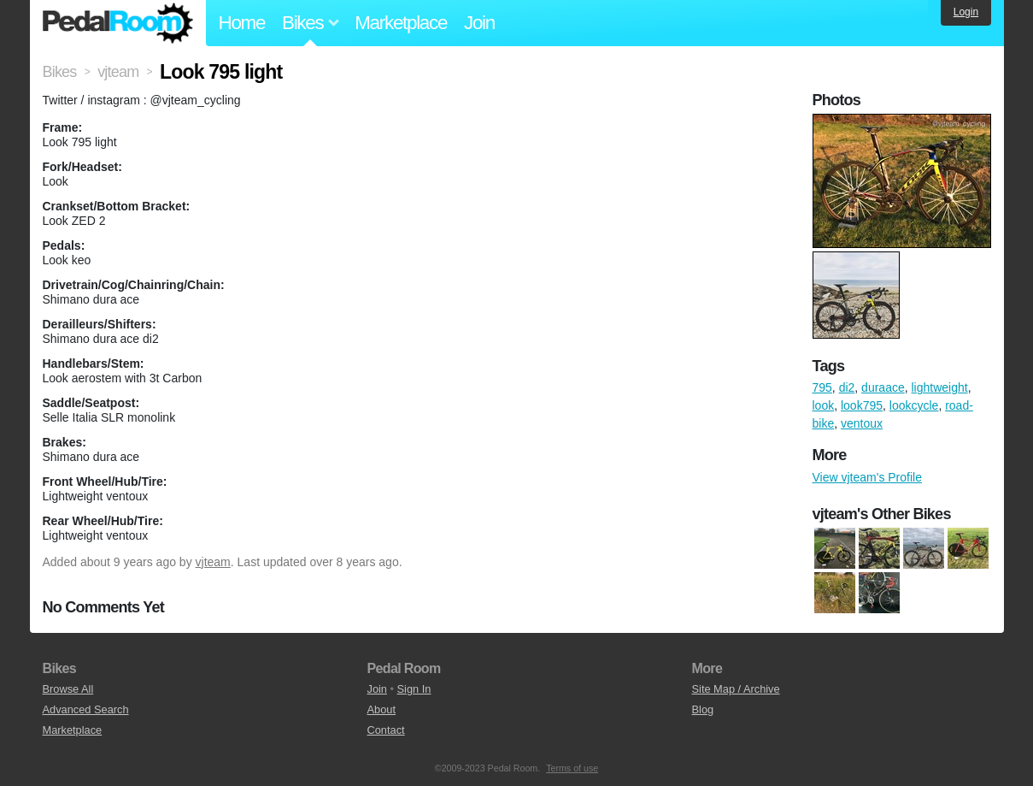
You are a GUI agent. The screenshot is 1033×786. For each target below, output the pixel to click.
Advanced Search (86, 709)
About (381, 709)
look (824, 405)
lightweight (939, 387)
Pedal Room (118, 23)
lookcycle (914, 405)
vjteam (213, 562)
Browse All (68, 689)
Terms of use (572, 768)
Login (966, 12)
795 (822, 387)
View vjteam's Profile (867, 477)
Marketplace (401, 22)
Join (479, 22)
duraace (883, 387)
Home (242, 22)
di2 (847, 387)
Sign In (414, 689)
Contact (386, 730)
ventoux (862, 423)
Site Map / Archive (736, 689)
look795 (862, 405)
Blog (703, 709)
